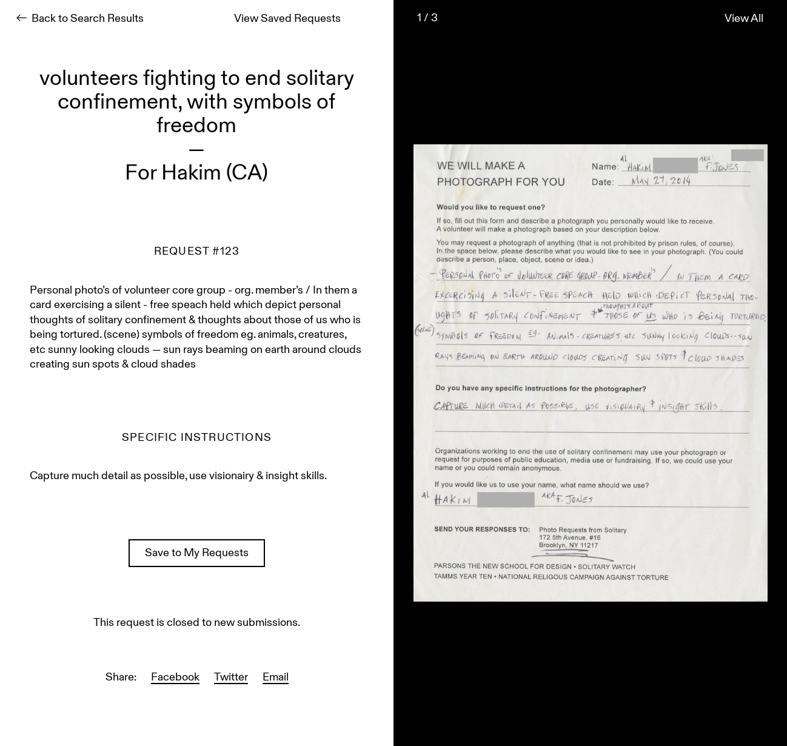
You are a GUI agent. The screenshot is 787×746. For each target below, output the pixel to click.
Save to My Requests (197, 553)
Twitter (231, 678)
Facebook (175, 678)
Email (276, 678)
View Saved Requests (287, 19)
